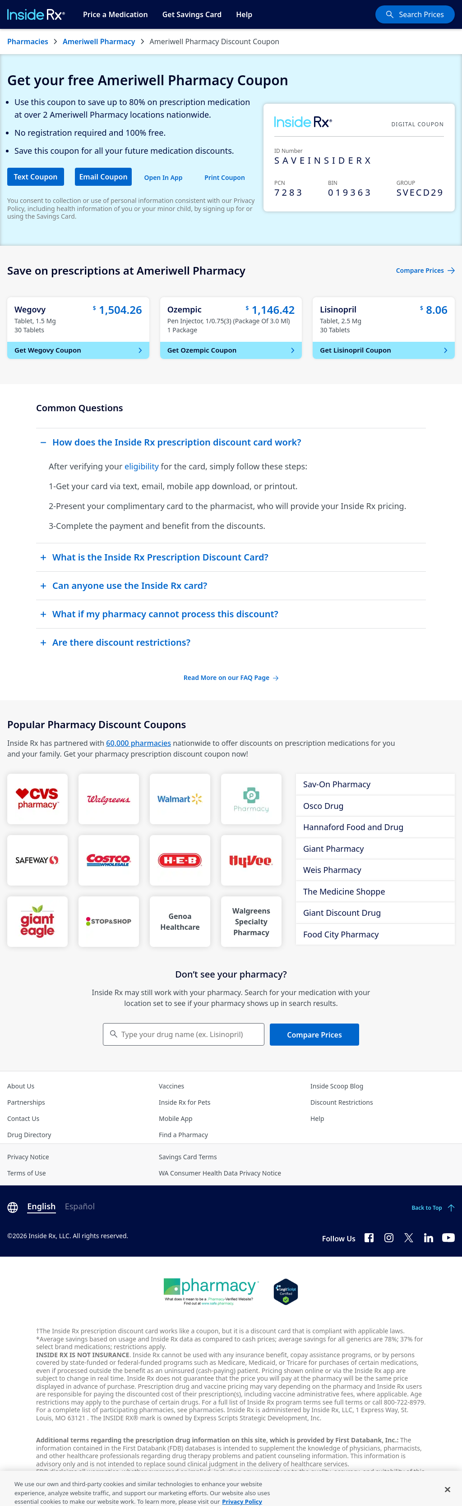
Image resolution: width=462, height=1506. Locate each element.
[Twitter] (408, 1236)
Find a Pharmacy (183, 1134)
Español (80, 1206)
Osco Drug (323, 805)
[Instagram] (389, 1236)
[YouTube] (448, 1236)
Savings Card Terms (188, 1156)
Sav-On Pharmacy (336, 784)
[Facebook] (369, 1236)
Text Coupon (35, 177)
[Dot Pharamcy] (211, 1291)
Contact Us (23, 1118)
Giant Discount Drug (342, 912)
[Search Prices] (415, 14)
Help (244, 14)
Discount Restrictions (341, 1102)
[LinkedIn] (428, 1236)
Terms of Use (26, 1173)
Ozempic (184, 309)
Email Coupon (103, 177)
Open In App (163, 177)
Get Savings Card (192, 14)
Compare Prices (314, 1035)
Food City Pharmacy (341, 934)
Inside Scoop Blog (336, 1086)
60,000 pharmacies (138, 743)
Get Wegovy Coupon (79, 349)
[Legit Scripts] (285, 1291)
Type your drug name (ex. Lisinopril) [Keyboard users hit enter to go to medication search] (182, 1034)
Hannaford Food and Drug (353, 827)
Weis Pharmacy (332, 869)
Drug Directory (29, 1134)
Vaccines (171, 1086)
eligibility (142, 466)
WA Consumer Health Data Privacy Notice (220, 1173)
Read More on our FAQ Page (231, 677)
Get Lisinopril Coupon (384, 349)
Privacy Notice (28, 1156)
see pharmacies (200, 1409)
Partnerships (26, 1102)
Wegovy (30, 309)
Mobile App (176, 1118)
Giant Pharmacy (333, 848)
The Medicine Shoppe (344, 891)
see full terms (343, 1402)
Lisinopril (338, 309)
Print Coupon (224, 177)
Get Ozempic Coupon (232, 349)
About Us (20, 1086)
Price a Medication (115, 14)
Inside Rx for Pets (184, 1102)
